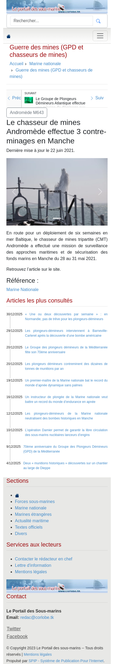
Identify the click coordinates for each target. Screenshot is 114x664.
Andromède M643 (27, 112)
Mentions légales (31, 571)
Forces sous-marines (35, 501)
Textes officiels (29, 527)
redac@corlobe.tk (37, 617)
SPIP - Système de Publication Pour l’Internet (65, 661)
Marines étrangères (33, 514)
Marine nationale (30, 508)
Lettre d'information (33, 565)
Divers (21, 533)
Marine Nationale (22, 289)
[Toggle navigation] (100, 35)
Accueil (16, 63)
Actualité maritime (32, 520)
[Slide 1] (57, 218)
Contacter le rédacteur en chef (43, 559)
